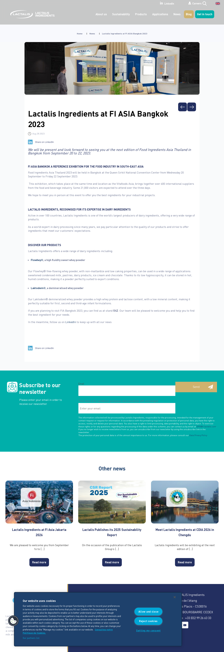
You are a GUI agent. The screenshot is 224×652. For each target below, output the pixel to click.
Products (141, 14)
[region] (98, 619)
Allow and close (148, 611)
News (177, 14)
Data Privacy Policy (198, 435)
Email (81, 383)
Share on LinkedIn (44, 142)
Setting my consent (148, 630)
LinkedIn (153, 3)
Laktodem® (38, 288)
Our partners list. (31, 637)
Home (79, 33)
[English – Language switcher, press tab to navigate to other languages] (215, 4)
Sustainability (121, 14)
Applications (160, 14)
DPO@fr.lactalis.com (206, 426)
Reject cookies (148, 621)
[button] (13, 620)
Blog (189, 14)
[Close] (174, 597)
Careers (184, 3)
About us (101, 14)
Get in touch (204, 14)
